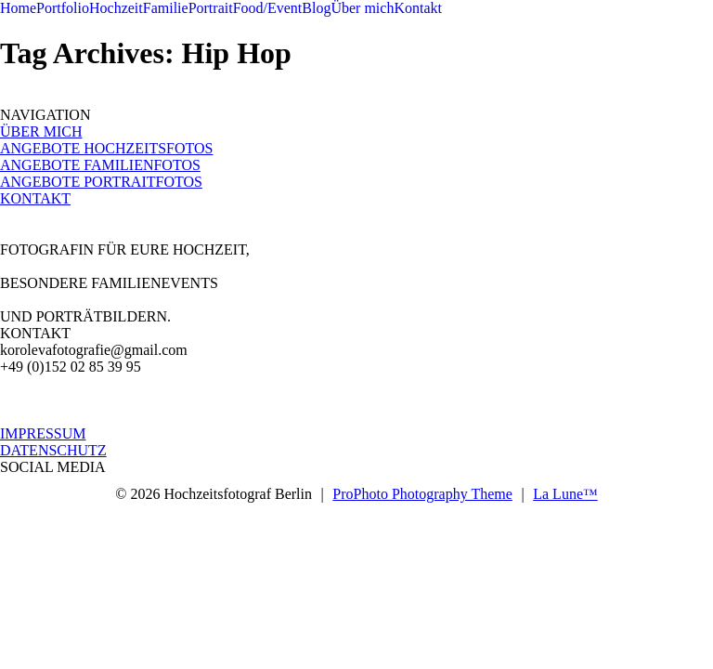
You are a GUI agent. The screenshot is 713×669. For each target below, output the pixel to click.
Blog (316, 8)
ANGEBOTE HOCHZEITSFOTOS (106, 148)
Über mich (362, 8)
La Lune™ (565, 494)
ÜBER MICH (41, 131)
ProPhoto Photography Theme (422, 494)
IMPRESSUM (42, 433)
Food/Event (268, 8)
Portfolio (62, 8)
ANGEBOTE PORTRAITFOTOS (101, 182)
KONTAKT (35, 198)
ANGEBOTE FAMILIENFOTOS (100, 165)
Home (18, 8)
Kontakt (418, 8)
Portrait (210, 8)
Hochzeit (116, 8)
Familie (165, 8)
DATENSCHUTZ (53, 450)
